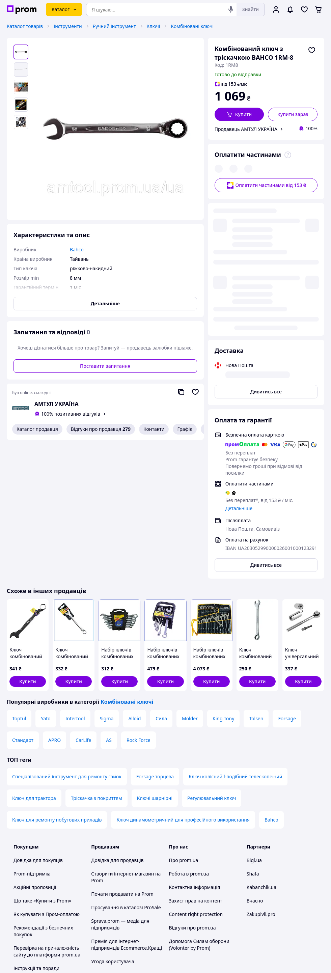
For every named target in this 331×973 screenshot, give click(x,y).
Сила (161, 580)
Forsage (287, 580)
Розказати (200, 961)
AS (109, 602)
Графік (184, 429)
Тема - (116, 915)
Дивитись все (266, 241)
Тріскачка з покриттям (96, 660)
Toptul (19, 580)
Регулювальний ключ (211, 660)
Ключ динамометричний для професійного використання (182, 681)
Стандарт (22, 602)
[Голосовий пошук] (231, 9)
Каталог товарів (25, 26)
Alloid (134, 580)
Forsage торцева (155, 638)
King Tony (223, 580)
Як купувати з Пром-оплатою (46, 776)
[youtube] (251, 916)
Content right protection (196, 776)
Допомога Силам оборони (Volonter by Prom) (199, 806)
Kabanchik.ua (261, 749)
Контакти (153, 429)
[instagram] (275, 916)
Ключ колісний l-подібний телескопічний (235, 638)
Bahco (271, 681)
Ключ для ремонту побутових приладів (57, 681)
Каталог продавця (37, 429)
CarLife (83, 602)
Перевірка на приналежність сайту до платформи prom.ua (46, 812)
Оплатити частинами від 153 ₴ (266, 172)
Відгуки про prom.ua (192, 789)
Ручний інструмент (114, 26)
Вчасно (255, 762)
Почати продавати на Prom (122, 755)
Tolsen (256, 580)
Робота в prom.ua (189, 735)
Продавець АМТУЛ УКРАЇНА (246, 129)
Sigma (107, 580)
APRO (54, 602)
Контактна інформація (194, 749)
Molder (190, 580)
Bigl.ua (254, 722)
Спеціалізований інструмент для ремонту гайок (66, 638)
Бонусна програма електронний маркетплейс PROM (121, 877)
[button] (239, 114)
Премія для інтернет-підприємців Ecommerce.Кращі (126, 806)
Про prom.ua (183, 722)
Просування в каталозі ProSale (126, 769)
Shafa (253, 735)
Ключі (153, 26)
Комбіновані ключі (192, 26)
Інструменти (68, 26)
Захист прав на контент (195, 762)
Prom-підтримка (32, 735)
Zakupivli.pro (261, 776)
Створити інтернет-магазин (122, 735)
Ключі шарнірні (154, 660)
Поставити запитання (105, 366)
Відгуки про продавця (101, 429)
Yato (46, 580)
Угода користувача (112, 823)
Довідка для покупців (38, 722)
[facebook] (263, 916)
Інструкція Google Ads (116, 897)
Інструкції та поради (36, 830)
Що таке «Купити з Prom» (42, 762)
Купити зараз (292, 114)
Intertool (75, 580)
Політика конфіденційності (122, 836)
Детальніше (238, 358)
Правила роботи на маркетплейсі (113, 853)
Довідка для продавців (117, 722)
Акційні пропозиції (34, 749)
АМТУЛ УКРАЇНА (56, 404)
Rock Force (138, 602)
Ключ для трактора (34, 660)
